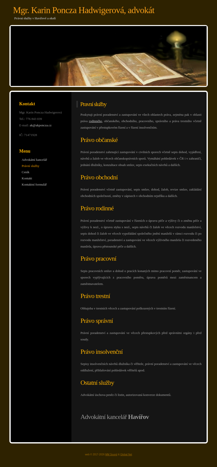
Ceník (26, 172)
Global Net (126, 454)
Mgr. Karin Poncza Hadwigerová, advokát (84, 10)
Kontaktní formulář (34, 184)
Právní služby (30, 166)
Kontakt (27, 178)
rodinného (95, 121)
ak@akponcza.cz (41, 125)
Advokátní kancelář (34, 160)
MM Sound (111, 454)
